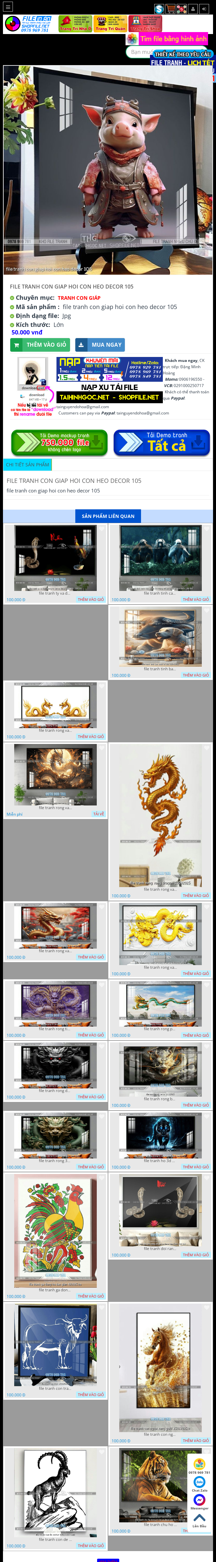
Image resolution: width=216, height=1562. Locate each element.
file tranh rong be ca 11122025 (160, 1099)
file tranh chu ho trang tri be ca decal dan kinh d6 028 (160, 1524)
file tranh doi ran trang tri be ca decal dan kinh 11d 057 (160, 1248)
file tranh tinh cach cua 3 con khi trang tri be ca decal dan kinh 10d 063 (160, 593)
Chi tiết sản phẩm (27, 464)
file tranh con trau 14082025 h (55, 1388)
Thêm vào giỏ (38, 345)
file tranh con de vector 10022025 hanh (55, 1539)
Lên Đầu (199, 1520)
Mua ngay (98, 345)
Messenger (200, 1502)
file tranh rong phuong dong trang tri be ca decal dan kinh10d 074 (160, 1029)
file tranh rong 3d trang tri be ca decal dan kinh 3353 (55, 1160)
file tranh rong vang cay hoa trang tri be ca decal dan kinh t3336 (55, 951)
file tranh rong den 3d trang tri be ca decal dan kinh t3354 (55, 1090)
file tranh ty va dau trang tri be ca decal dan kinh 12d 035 (55, 593)
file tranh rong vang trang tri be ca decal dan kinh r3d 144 (55, 730)
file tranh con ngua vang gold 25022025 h (160, 1434)
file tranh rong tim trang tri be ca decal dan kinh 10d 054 (55, 1029)
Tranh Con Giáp (79, 297)
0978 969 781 (199, 1466)
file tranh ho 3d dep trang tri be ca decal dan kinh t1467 (160, 1160)
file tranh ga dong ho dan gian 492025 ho (55, 1290)
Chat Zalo (199, 1484)
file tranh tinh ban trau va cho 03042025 (160, 669)
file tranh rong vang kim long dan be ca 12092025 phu (55, 807)
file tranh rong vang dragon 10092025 (160, 889)
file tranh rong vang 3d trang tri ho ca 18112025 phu (160, 967)
